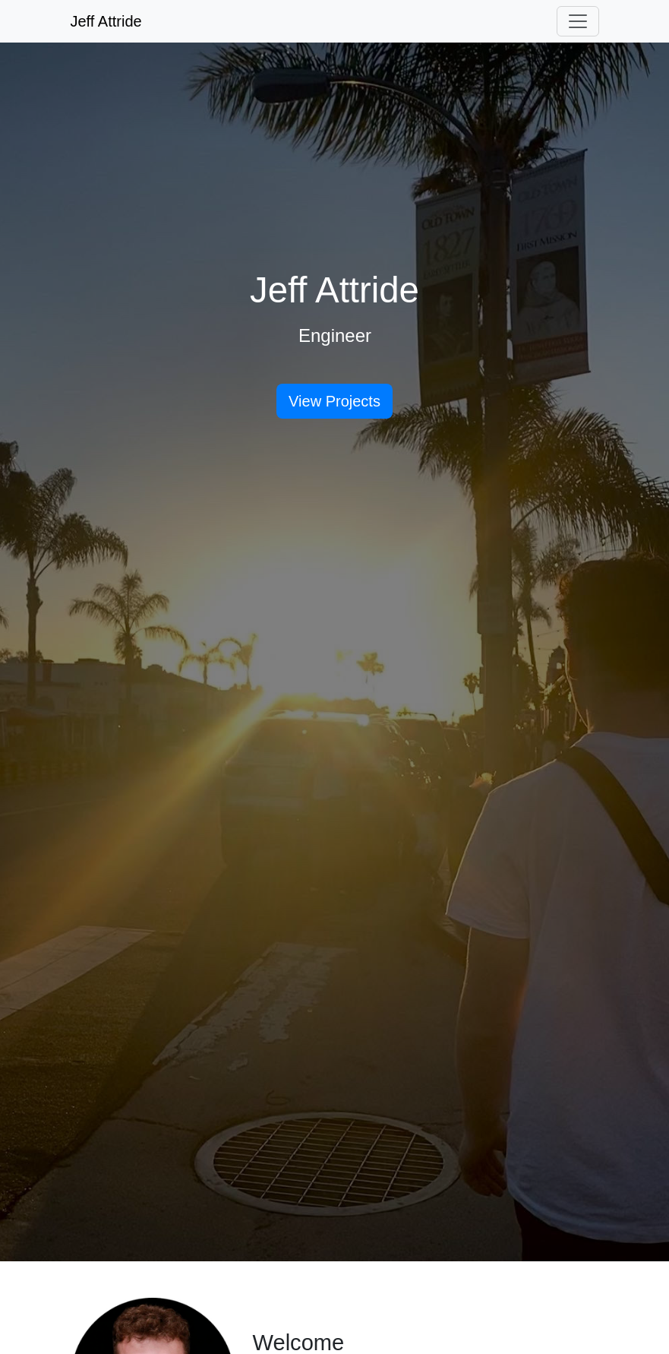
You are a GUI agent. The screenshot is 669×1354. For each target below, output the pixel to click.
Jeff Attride (106, 21)
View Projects (334, 401)
